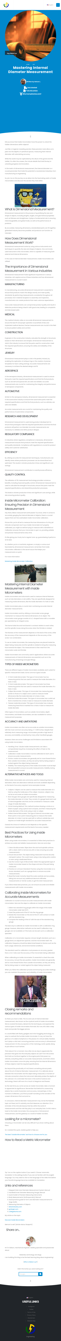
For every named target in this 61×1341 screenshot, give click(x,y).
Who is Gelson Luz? (30, 1262)
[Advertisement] (30, 110)
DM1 (34, 64)
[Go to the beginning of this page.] (30, 1281)
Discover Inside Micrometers (14, 1220)
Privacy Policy (31, 1315)
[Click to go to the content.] (30, 136)
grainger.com (13, 1209)
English (50, 5)
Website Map (31, 1321)
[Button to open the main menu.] (58, 5)
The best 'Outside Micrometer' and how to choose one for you (26, 1135)
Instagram (31, 1306)
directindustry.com (15, 1207)
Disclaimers (31, 1318)
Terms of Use (31, 1312)
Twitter (31, 1309)
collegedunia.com (15, 1212)
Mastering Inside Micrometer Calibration (19, 561)
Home (27, 64)
